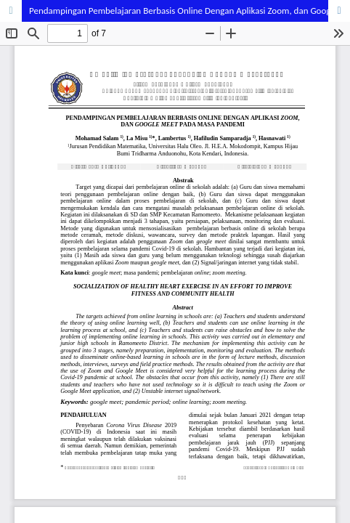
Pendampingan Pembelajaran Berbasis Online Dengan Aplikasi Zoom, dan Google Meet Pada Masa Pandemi (189, 10)
